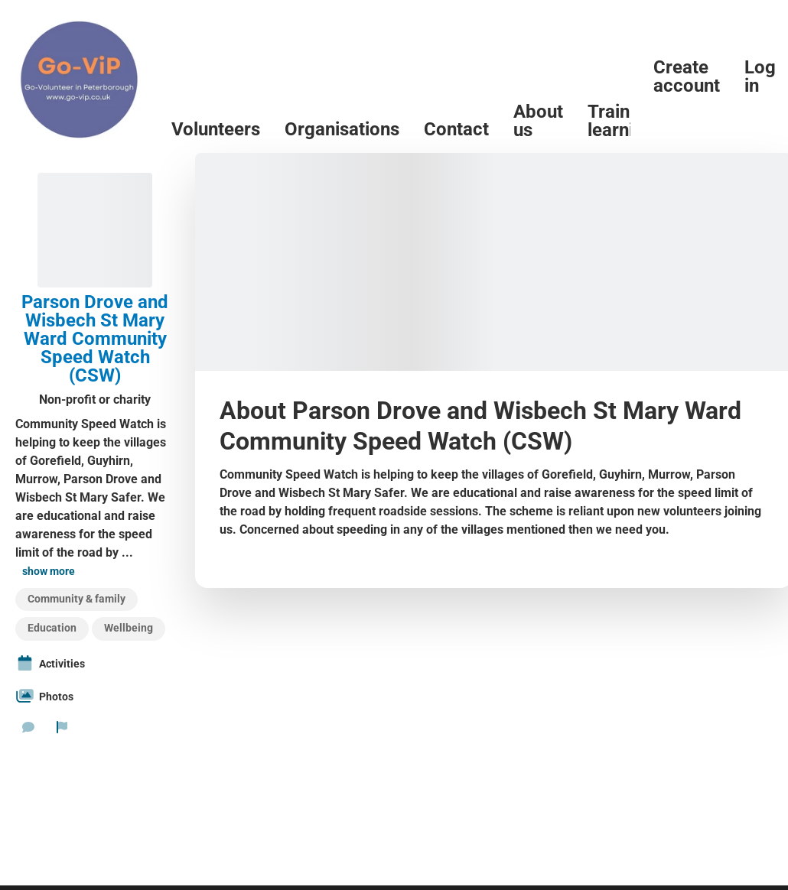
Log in (760, 76)
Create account (686, 76)
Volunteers (215, 129)
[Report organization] (62, 727)
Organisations (342, 129)
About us (538, 121)
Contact (456, 129)
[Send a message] (28, 727)
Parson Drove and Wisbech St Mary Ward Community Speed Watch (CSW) (94, 339)
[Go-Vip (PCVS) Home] (79, 76)
